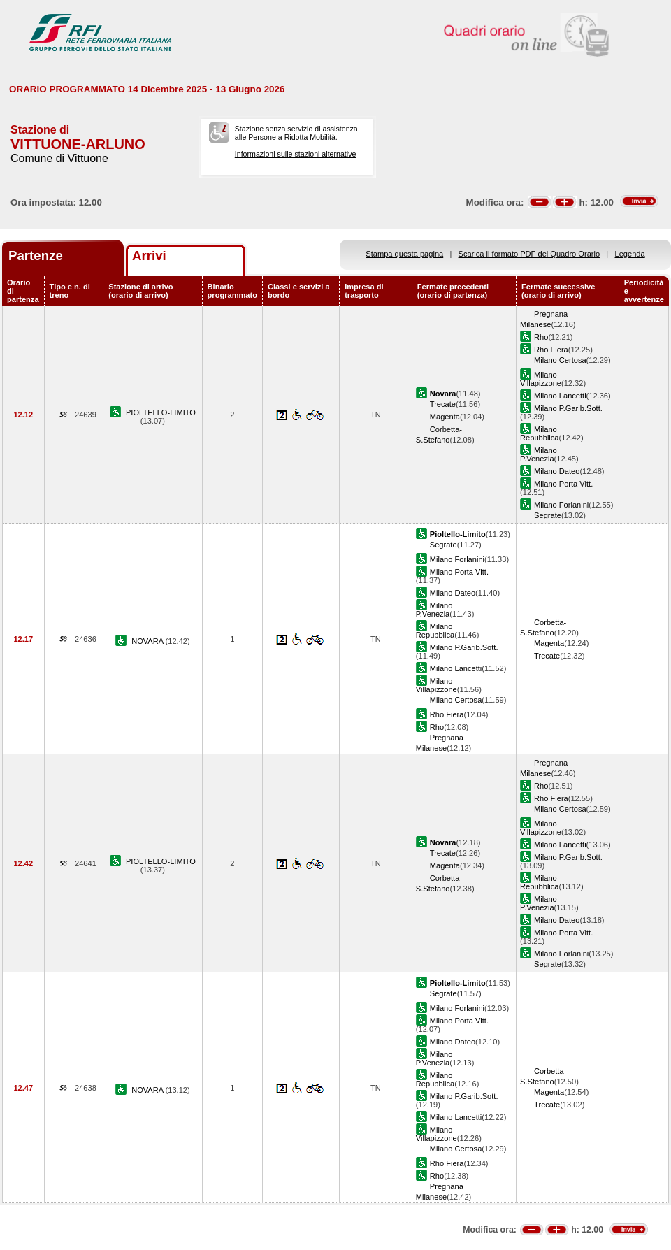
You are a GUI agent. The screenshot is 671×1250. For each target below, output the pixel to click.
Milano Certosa (560, 360)
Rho (541, 337)
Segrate (547, 515)
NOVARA (148, 641)
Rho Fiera (551, 349)
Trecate (443, 404)
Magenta (445, 416)
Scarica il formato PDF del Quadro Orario (529, 254)
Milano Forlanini (561, 505)
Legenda (630, 254)
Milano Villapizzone (540, 379)
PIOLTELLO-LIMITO (161, 412)
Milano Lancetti (560, 395)
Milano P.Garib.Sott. (568, 408)
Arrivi (149, 255)
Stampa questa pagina (404, 254)
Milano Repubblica (539, 433)
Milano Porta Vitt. (563, 484)
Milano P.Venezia (538, 454)
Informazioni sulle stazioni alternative (295, 154)
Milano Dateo (556, 471)
